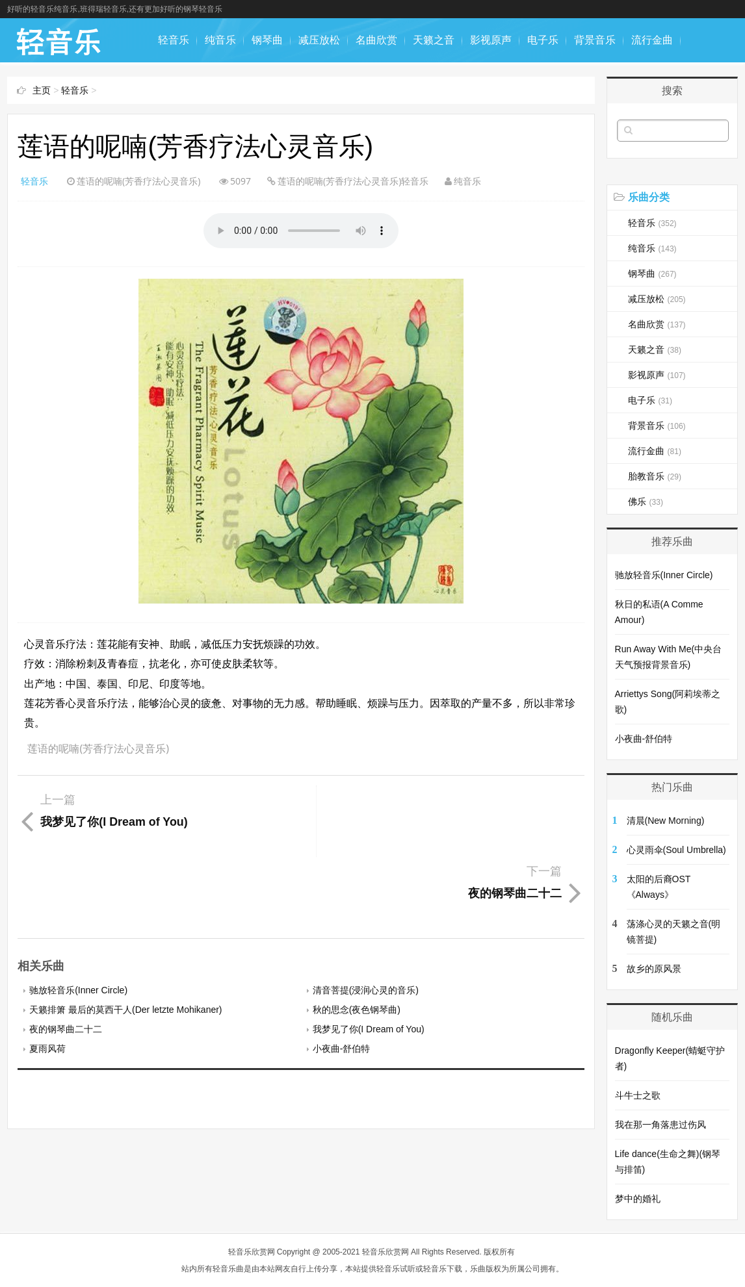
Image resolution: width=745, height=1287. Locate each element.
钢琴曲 (267, 39)
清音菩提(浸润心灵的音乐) (366, 918)
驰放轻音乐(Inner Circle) (78, 918)
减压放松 (319, 39)
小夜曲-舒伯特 (342, 977)
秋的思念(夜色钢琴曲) (356, 938)
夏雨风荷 (47, 977)
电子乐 (542, 39)
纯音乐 (220, 39)
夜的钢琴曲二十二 (65, 957)
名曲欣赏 (376, 39)
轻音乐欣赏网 (251, 1251)
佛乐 (225, 84)
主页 (42, 90)
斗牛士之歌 (637, 1095)
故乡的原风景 (654, 968)
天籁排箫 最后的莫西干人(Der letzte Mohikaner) (125, 938)
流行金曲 (652, 39)
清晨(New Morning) (666, 820)
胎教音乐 (179, 84)
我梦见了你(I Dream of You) (369, 957)
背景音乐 (595, 39)
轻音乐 (173, 39)
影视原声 (491, 39)
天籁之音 (433, 39)
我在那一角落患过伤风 (660, 1124)
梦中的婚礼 (637, 1198)
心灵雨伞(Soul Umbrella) (676, 850)
